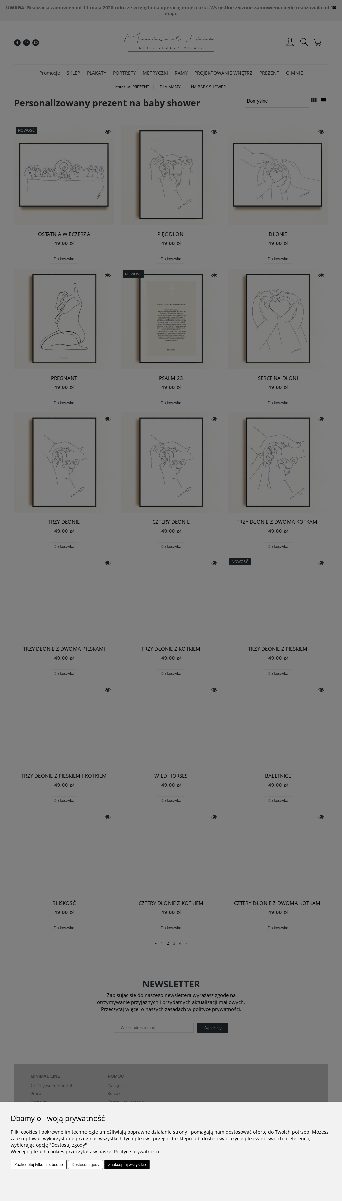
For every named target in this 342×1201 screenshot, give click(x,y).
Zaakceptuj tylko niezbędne (38, 1164)
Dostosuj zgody (85, 1164)
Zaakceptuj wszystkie (127, 1164)
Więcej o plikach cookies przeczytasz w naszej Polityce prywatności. (86, 1151)
